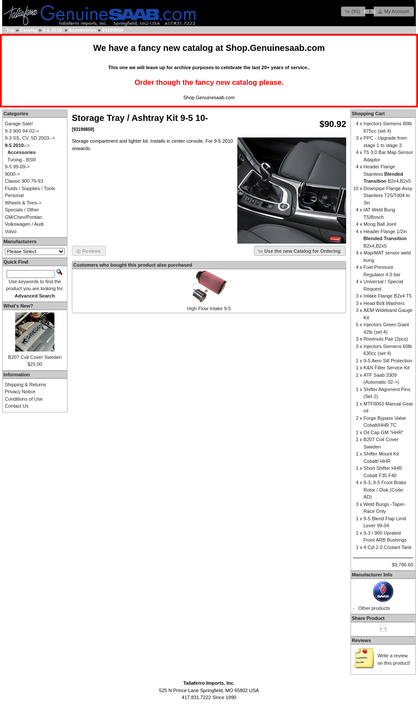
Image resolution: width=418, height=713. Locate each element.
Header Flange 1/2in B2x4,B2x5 (385, 238)
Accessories (82, 30)
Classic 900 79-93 (24, 181)
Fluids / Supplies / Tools (30, 188)
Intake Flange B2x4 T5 (387, 295)
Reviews (361, 640)
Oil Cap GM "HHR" (384, 432)
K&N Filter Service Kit (387, 367)
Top (10, 30)
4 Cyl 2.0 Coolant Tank (387, 547)
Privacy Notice (20, 391)
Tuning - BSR (21, 159)
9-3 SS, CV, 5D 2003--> (30, 138)
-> (17, 145)
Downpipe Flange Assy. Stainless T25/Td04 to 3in (388, 195)
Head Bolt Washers (384, 303)
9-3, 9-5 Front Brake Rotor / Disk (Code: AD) (385, 489)
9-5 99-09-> (17, 166)
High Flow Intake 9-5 (209, 308)
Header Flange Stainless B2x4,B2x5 (387, 174)
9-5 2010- (53, 30)
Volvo (11, 231)
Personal (14, 195)
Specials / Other (22, 209)
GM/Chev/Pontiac (23, 217)
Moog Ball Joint (380, 224)
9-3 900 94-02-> (22, 131)
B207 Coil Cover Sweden (35, 357)
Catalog (28, 30)
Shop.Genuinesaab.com (275, 48)
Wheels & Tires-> (23, 202)
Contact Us (16, 405)
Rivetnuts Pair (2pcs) (386, 338)
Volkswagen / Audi (24, 224)
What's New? (18, 305)
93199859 (112, 30)
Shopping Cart (368, 113)
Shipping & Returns (25, 384)
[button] (353, 12)
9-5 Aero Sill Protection (388, 360)
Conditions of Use (24, 399)
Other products (374, 608)
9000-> (12, 174)
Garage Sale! (19, 123)
